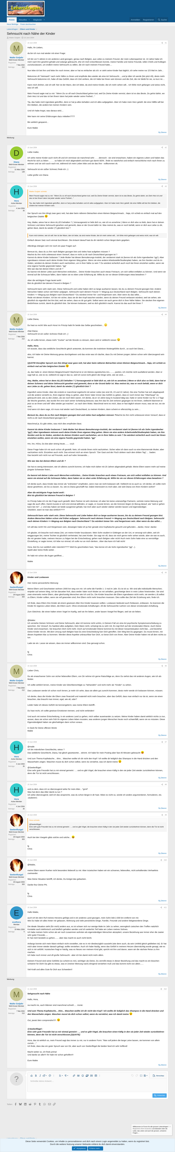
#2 (166, 148)
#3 (166, 186)
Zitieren (164, 132)
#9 (166, 815)
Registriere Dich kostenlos (142, 1129)
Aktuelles (23, 20)
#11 (165, 907)
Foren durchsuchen (28, 24)
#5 (166, 573)
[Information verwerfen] (170, 1127)
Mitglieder (37, 20)
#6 (166, 666)
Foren (12, 20)
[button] (29, 19)
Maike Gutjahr (14, 38)
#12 (165, 989)
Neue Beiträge (12, 24)
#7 (166, 742)
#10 (165, 860)
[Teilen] (162, 43)
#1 (166, 43)
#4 (166, 314)
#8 (166, 784)
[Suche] (162, 19)
